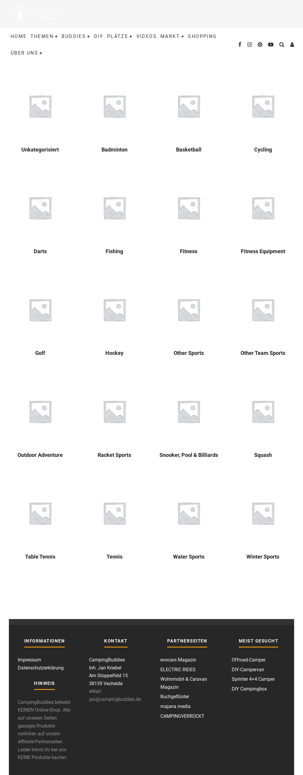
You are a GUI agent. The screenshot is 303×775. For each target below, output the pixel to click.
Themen (42, 36)
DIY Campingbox (249, 689)
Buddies (74, 36)
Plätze (117, 36)
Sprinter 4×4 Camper (253, 679)
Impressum (29, 660)
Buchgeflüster (174, 696)
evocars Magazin (178, 660)
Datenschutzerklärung (41, 668)
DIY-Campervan (248, 669)
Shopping (202, 36)
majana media (175, 706)
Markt (170, 36)
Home (19, 36)
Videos (146, 36)
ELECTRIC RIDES (178, 669)
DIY (99, 36)
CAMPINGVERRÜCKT (182, 716)
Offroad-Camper (248, 660)
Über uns (24, 53)
